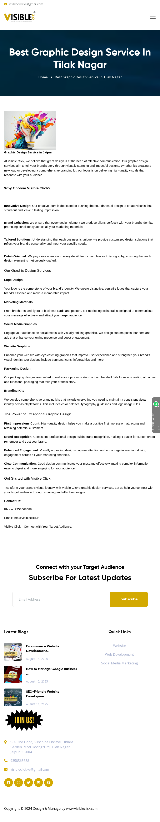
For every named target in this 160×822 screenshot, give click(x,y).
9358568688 (16, 760)
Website (119, 645)
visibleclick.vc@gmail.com (26, 4)
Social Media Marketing (119, 663)
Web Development (119, 654)
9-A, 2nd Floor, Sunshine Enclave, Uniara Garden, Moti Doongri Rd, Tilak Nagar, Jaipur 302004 (41, 747)
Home (43, 77)
